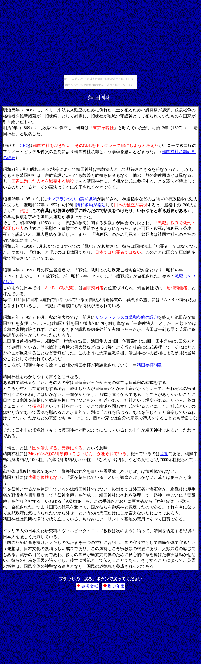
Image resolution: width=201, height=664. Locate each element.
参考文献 (89, 586)
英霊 (164, 453)
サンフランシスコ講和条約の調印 (126, 317)
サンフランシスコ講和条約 (72, 199)
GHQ (24, 145)
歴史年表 (116, 586)
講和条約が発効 (90, 205)
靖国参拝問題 (149, 365)
